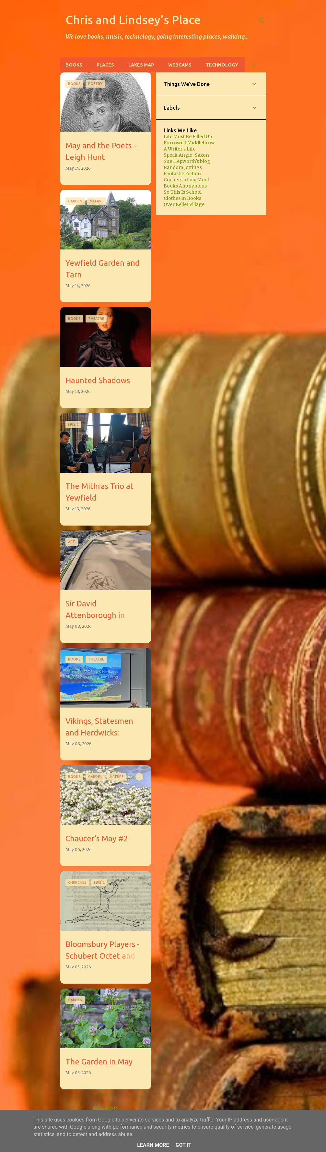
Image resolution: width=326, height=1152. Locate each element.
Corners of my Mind (186, 180)
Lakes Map (141, 64)
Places (105, 64)
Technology (222, 64)
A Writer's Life (179, 149)
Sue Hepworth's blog (187, 161)
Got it (183, 1145)
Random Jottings (183, 167)
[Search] (262, 21)
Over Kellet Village (184, 204)
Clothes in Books (182, 198)
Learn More (153, 1145)
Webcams (180, 64)
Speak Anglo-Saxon (186, 155)
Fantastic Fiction (182, 173)
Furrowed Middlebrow (189, 143)
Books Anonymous (185, 186)
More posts (105, 1108)
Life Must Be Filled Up (188, 136)
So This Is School (183, 192)
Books (73, 64)
